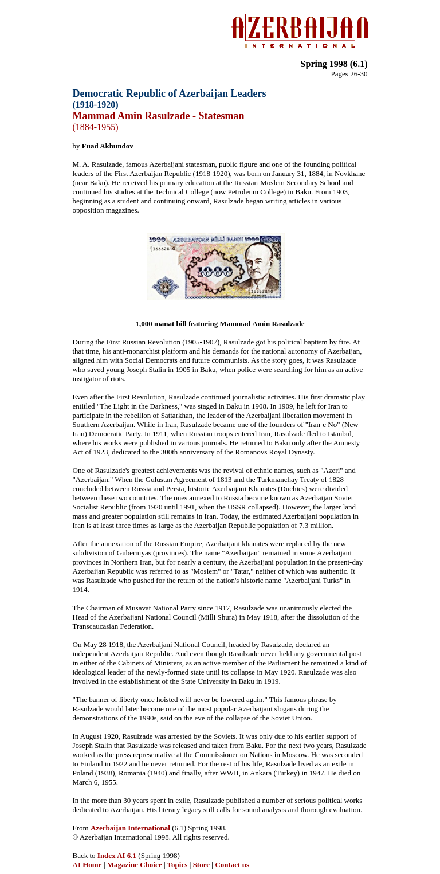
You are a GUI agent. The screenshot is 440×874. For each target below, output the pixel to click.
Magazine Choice (134, 864)
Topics (177, 864)
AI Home (87, 864)
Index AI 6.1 (116, 855)
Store (201, 864)
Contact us (232, 864)
